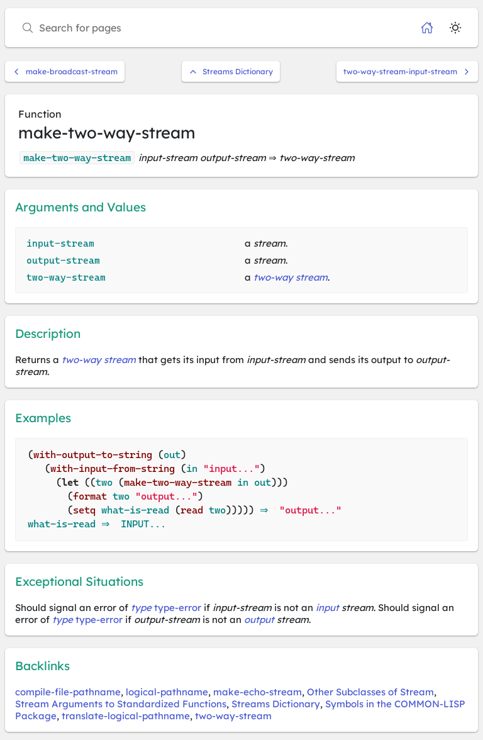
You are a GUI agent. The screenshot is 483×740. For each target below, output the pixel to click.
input (327, 608)
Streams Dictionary (231, 71)
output (259, 619)
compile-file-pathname (68, 692)
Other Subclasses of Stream (370, 692)
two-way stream (290, 277)
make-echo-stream (257, 692)
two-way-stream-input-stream (407, 71)
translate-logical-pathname (126, 716)
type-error (177, 608)
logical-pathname (167, 692)
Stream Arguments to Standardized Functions (120, 704)
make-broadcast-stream (65, 71)
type (141, 608)
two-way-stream (233, 716)
